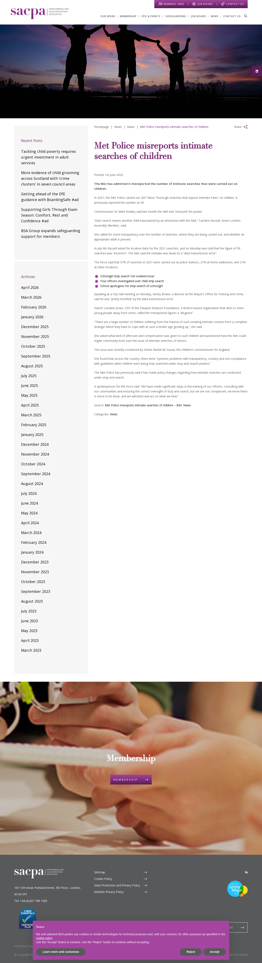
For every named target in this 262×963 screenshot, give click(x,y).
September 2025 (35, 356)
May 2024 (29, 513)
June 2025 (29, 385)
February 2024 (33, 542)
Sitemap (99, 872)
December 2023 (35, 562)
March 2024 (31, 532)
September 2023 (35, 591)
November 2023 (35, 571)
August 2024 (32, 483)
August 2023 (32, 601)
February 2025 (33, 424)
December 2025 (35, 326)
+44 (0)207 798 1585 (33, 901)
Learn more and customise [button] (61, 951)
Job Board (205, 4)
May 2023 (29, 630)
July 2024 (28, 493)
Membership (125, 779)
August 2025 (32, 365)
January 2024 (32, 552)
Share (238, 127)
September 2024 (35, 473)
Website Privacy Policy (109, 892)
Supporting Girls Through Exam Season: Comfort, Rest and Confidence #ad (49, 215)
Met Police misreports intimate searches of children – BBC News (148, 405)
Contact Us (235, 4)
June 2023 (29, 620)
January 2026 (32, 316)
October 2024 (33, 463)
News (113, 414)
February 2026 (33, 307)
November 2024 (35, 454)
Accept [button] (214, 951)
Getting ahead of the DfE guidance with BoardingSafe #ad (50, 196)
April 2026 (30, 287)
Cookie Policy (103, 879)
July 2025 (28, 375)
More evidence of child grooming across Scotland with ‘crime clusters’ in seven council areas (50, 178)
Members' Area (174, 4)
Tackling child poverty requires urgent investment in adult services (48, 157)
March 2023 (31, 650)
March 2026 (31, 297)
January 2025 (32, 434)
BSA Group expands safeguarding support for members (50, 233)
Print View (20, 946)
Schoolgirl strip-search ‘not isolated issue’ (127, 276)
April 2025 (30, 405)
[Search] (246, 16)
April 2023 (30, 640)
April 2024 (30, 522)
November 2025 (35, 336)
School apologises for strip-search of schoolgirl (131, 286)
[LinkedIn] (246, 872)
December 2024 (35, 444)
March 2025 (31, 414)
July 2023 (28, 611)
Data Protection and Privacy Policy (117, 885)
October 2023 (33, 581)
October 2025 (33, 346)
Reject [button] (190, 951)
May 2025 (29, 395)
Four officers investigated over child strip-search (132, 281)
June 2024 (29, 503)
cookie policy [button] (44, 938)
